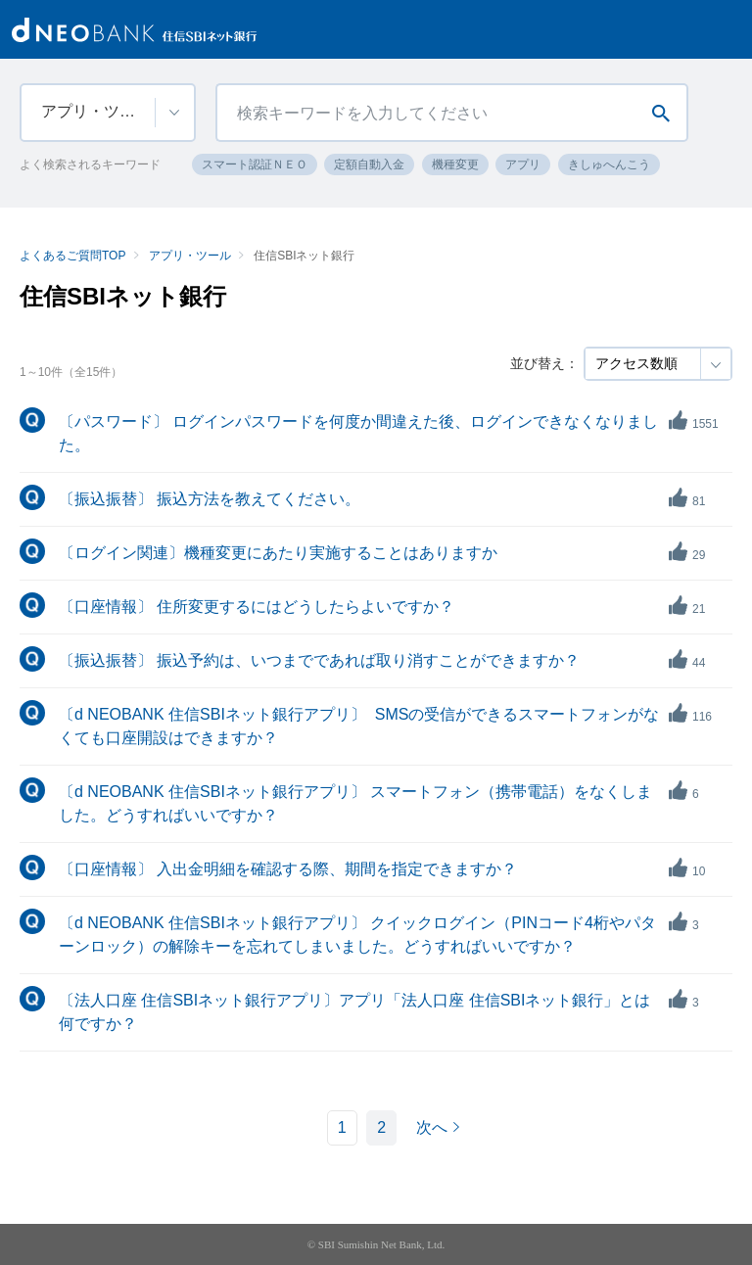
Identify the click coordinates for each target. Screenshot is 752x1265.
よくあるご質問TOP (72, 255)
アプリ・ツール (190, 255)
